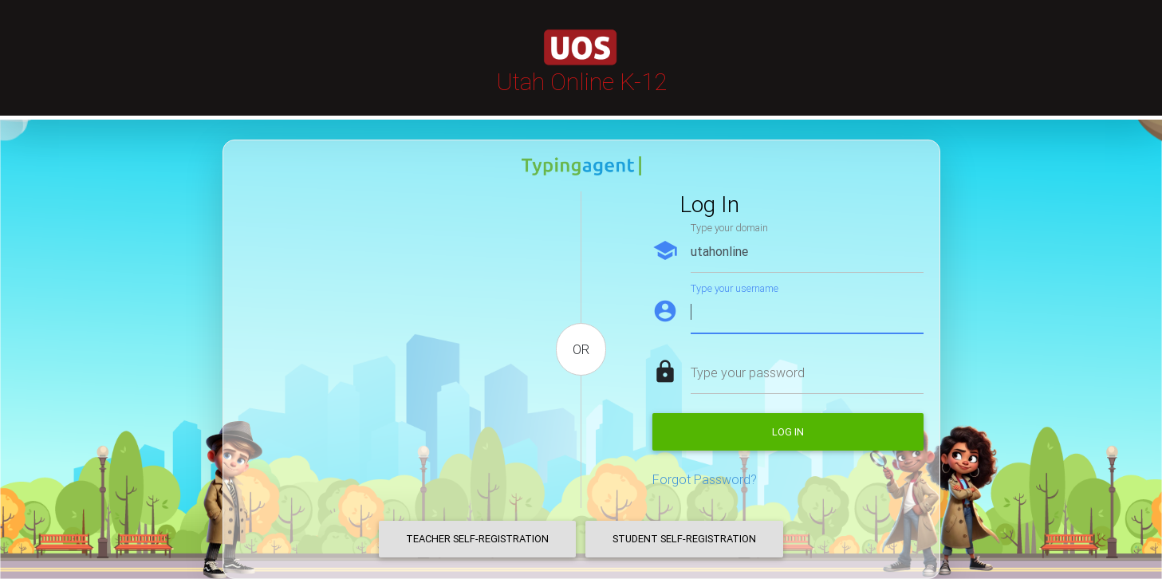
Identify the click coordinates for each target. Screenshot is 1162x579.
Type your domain (729, 227)
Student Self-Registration (684, 539)
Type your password (748, 372)
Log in (788, 432)
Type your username (734, 288)
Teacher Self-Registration (477, 539)
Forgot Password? (704, 479)
